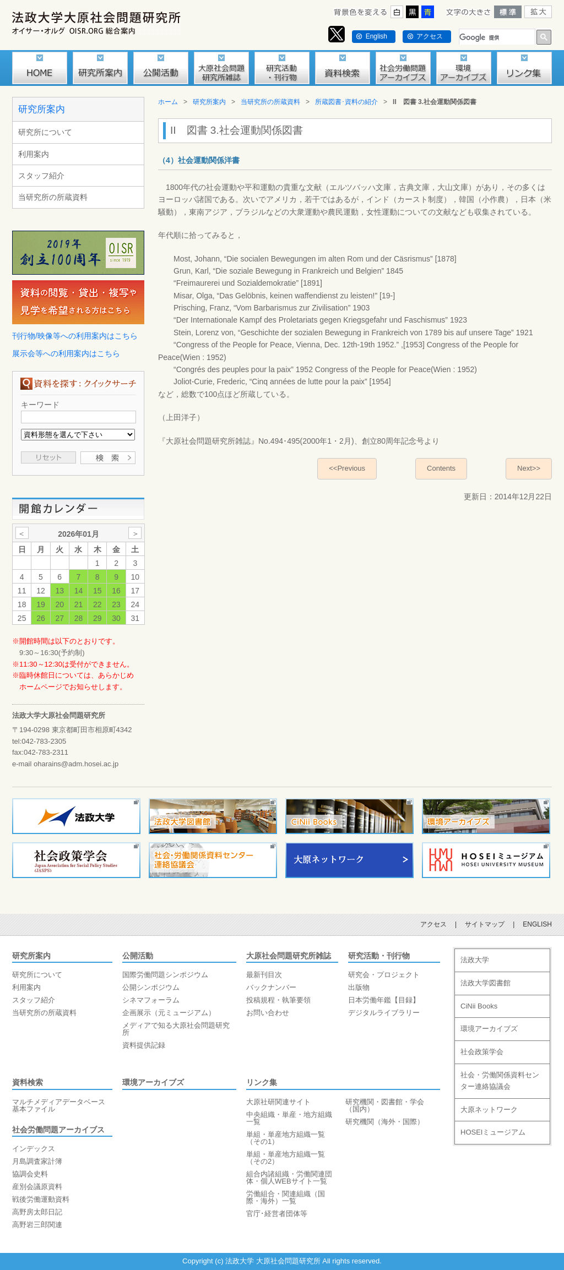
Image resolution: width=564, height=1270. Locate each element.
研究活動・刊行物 (379, 955)
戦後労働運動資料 (40, 1199)
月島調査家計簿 (37, 1161)
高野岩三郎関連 (37, 1224)
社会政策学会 (481, 1052)
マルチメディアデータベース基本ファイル (58, 1105)
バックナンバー (271, 987)
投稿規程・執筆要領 (278, 1000)
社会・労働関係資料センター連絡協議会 (499, 1081)
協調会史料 (30, 1174)
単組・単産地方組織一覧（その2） (285, 1157)
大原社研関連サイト (278, 1102)
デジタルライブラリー (384, 1013)
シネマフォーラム (151, 1000)
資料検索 (27, 1082)
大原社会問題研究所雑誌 (288, 955)
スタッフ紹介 (41, 175)
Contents (441, 468)
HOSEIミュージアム (492, 1132)
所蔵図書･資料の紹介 (346, 102)
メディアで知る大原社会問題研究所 (176, 1029)
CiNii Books (478, 1006)
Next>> (528, 468)
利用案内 (33, 154)
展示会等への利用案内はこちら (66, 353)
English (376, 36)
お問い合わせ (267, 1013)
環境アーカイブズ (153, 1082)
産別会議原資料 (37, 1186)
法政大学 (474, 960)
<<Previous (347, 468)
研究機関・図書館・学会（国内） (384, 1105)
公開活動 (137, 955)
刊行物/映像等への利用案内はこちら (75, 335)
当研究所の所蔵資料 (53, 197)
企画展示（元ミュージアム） (168, 1013)
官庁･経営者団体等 (276, 1213)
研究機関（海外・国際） (384, 1122)
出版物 (359, 987)
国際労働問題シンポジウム (165, 975)
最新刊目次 (264, 975)
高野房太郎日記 (37, 1212)
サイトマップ (485, 924)
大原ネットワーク (489, 1109)
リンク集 (261, 1082)
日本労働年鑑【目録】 (384, 1000)
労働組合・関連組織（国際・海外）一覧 (285, 1197)
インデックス (33, 1148)
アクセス (429, 36)
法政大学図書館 (485, 983)
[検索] (496, 38)
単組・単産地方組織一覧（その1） (285, 1138)
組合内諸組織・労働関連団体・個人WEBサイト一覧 (289, 1177)
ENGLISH (537, 924)
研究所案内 (41, 109)
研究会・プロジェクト (384, 975)
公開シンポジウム (151, 987)
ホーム (168, 102)
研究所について (45, 132)
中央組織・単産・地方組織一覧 (289, 1118)
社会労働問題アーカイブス (58, 1129)
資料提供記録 (143, 1045)
